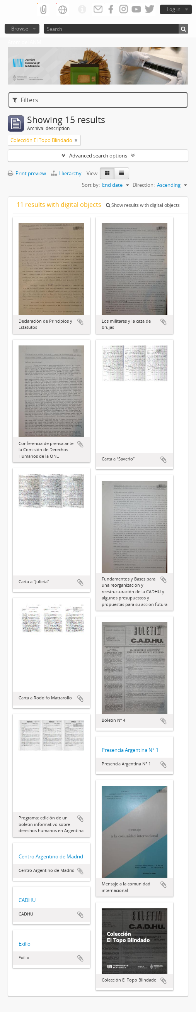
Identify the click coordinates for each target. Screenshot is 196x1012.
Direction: (144, 184)
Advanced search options (98, 155)
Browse (19, 28)
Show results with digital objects (143, 205)
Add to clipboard (80, 322)
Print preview (27, 173)
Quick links (82, 9)
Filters (25, 100)
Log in (174, 9)
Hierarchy (67, 173)
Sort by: (91, 184)
